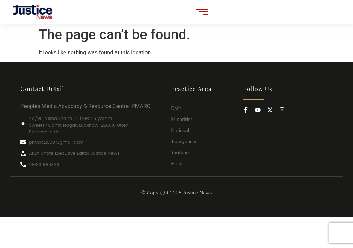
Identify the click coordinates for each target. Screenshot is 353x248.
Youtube (180, 152)
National (180, 130)
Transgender (184, 141)
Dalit (176, 108)
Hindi (176, 163)
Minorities (182, 119)
